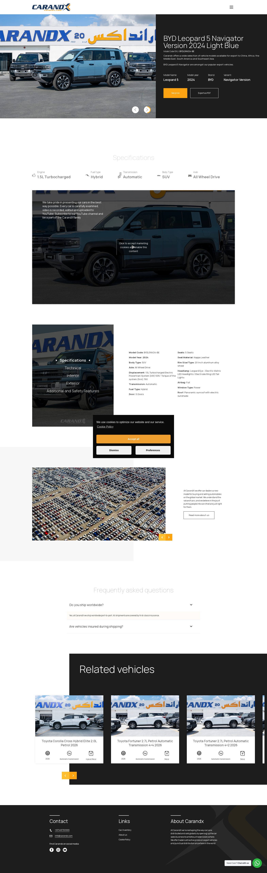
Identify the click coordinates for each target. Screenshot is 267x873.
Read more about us (199, 515)
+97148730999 (62, 830)
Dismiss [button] (114, 450)
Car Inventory (125, 830)
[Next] (73, 775)
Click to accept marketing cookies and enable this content (133, 247)
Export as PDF (204, 93)
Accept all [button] (133, 439)
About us (123, 834)
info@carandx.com (64, 835)
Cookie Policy (105, 426)
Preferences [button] (153, 450)
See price (175, 93)
